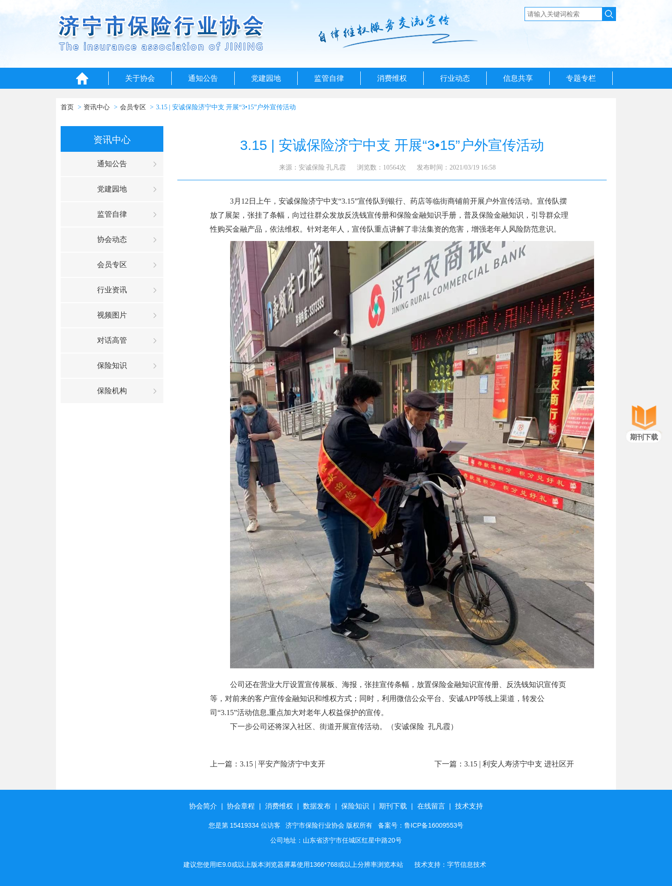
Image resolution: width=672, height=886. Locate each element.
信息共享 (518, 78)
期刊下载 (393, 806)
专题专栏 (581, 78)
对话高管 (112, 340)
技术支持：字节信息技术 (450, 864)
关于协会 (140, 78)
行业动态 (455, 78)
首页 (67, 107)
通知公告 (203, 78)
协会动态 (112, 239)
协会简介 (203, 806)
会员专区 (133, 107)
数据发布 (317, 806)
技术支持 (469, 806)
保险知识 (112, 365)
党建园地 (266, 78)
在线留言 (431, 806)
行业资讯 (112, 290)
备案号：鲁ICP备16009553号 (421, 825)
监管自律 (329, 78)
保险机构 (112, 391)
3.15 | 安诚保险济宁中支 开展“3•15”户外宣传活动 (226, 107)
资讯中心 (97, 107)
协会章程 (241, 806)
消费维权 (392, 78)
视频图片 (112, 315)
